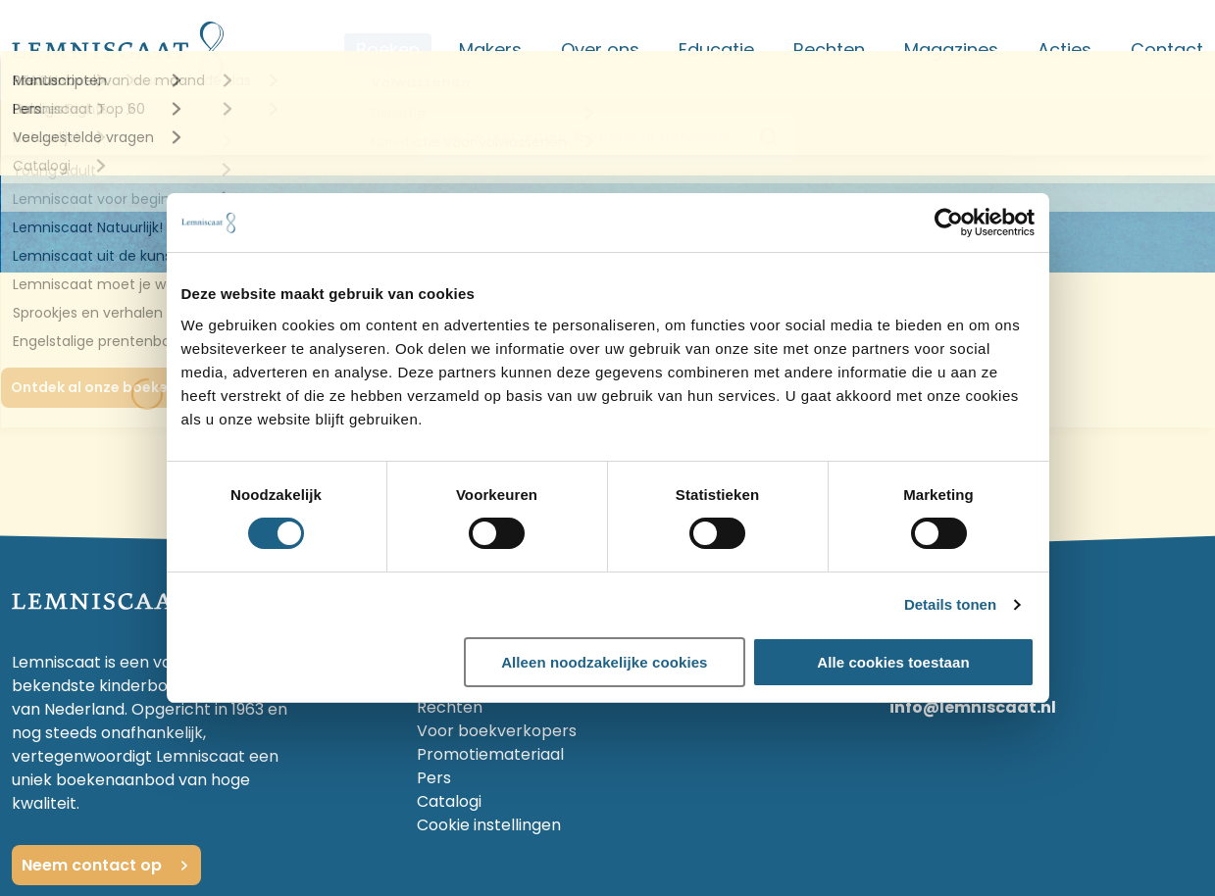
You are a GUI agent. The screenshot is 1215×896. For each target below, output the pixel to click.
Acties (1064, 49)
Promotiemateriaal (490, 754)
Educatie (716, 49)
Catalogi (449, 801)
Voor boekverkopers (497, 731)
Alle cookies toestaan (893, 662)
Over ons (600, 49)
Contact (1167, 49)
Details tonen (950, 604)
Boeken (388, 49)
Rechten (829, 49)
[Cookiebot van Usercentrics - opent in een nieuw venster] (949, 222)
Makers (490, 49)
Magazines (951, 49)
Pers (434, 778)
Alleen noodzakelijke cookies (604, 662)
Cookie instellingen (489, 825)
